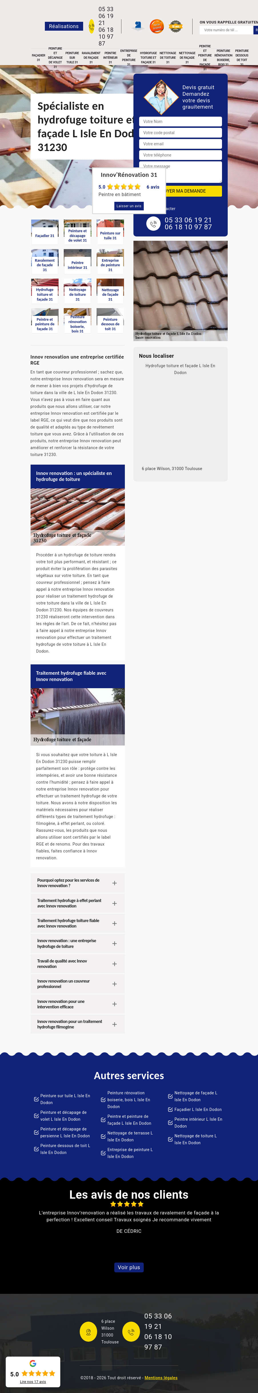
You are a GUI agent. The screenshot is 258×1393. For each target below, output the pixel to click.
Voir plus (129, 1267)
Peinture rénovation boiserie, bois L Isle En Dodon (128, 1100)
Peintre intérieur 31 (110, 57)
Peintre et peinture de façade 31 (205, 58)
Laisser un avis (129, 206)
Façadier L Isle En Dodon (198, 1109)
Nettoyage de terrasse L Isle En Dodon (130, 1136)
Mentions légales (161, 1378)
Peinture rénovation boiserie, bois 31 (223, 58)
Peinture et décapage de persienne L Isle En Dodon (65, 1132)
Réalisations (64, 26)
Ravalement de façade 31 (91, 57)
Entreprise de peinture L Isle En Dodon (130, 1153)
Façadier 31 (38, 58)
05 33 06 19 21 (106, 16)
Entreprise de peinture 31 (128, 58)
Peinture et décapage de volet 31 (55, 58)
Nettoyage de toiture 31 (168, 57)
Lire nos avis (33, 1382)
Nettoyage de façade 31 (187, 57)
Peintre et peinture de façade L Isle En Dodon (129, 1120)
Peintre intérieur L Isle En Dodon (199, 1122)
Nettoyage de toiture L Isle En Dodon (196, 1139)
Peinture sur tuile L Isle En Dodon (65, 1099)
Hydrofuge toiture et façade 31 (148, 57)
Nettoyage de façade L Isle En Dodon (196, 1096)
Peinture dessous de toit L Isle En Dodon (66, 1149)
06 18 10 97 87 (106, 36)
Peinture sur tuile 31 (72, 57)
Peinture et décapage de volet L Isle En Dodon (64, 1116)
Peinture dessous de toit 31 (242, 58)
